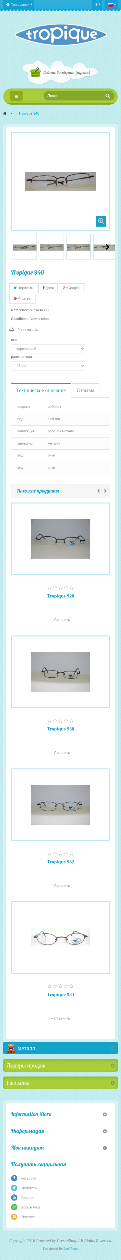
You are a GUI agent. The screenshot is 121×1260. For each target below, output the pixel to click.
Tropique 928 (60, 595)
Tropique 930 (60, 728)
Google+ (72, 288)
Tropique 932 (60, 861)
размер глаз (22, 357)
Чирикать (23, 288)
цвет (15, 340)
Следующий (108, 247)
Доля (48, 288)
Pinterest (22, 298)
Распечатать (27, 330)
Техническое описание (41, 390)
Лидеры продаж (25, 1065)
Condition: (20, 319)
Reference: (20, 310)
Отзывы (85, 390)
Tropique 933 (60, 994)
